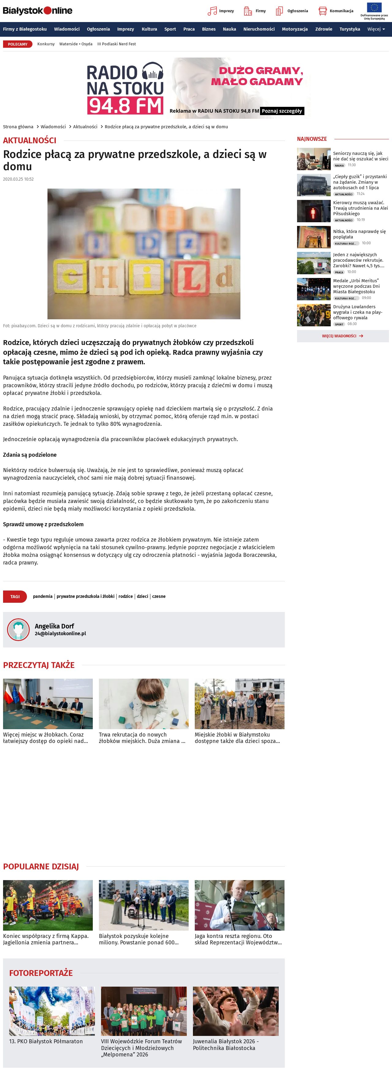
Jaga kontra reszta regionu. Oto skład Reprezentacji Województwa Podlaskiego (238, 939)
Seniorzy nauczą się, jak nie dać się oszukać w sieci (360, 156)
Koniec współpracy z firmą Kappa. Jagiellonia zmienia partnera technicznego (46, 939)
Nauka (229, 29)
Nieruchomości (259, 29)
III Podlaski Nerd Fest (116, 44)
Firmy (255, 11)
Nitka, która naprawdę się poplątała (359, 234)
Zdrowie (323, 29)
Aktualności (85, 126)
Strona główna (18, 126)
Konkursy (46, 44)
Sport (170, 29)
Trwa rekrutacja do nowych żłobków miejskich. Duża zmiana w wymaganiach (142, 738)
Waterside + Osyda (75, 44)
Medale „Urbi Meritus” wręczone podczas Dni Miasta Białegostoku (356, 286)
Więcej (376, 29)
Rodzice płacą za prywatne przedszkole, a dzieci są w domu (166, 126)
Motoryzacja (295, 29)
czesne (159, 596)
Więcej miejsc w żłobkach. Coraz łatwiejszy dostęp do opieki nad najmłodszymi (43, 738)
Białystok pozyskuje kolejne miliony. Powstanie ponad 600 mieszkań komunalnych (137, 939)
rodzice (126, 596)
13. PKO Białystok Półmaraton (46, 1041)
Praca (189, 29)
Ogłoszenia (292, 11)
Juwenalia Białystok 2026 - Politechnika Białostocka (226, 1045)
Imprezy (221, 11)
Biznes (209, 29)
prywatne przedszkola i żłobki (86, 596)
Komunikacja (335, 11)
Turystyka (350, 29)
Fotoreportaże (41, 972)
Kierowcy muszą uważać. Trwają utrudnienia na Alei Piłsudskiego (360, 208)
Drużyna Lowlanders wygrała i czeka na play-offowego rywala (358, 312)
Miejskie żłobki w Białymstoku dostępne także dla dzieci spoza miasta (235, 738)
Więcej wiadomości (339, 336)
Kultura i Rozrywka (347, 243)
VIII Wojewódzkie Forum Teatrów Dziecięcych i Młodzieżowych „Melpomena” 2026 (141, 1048)
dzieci (142, 596)
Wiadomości (67, 29)
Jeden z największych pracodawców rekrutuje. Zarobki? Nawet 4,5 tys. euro (358, 260)
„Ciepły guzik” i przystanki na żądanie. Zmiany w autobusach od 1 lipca (360, 182)
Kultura (149, 29)
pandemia (43, 596)
